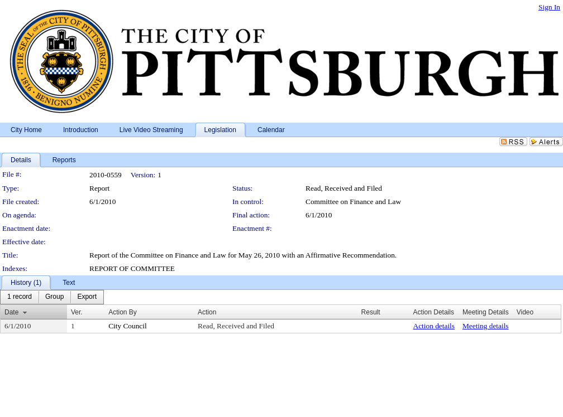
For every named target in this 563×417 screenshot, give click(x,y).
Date (11, 312)
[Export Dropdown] (86, 297)
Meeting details (485, 326)
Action (207, 312)
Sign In (549, 7)
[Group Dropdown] (54, 297)
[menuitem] (20, 297)
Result (370, 312)
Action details (434, 326)
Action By (122, 312)
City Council (127, 326)
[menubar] (52, 297)
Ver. (77, 312)
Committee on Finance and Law (353, 201)
